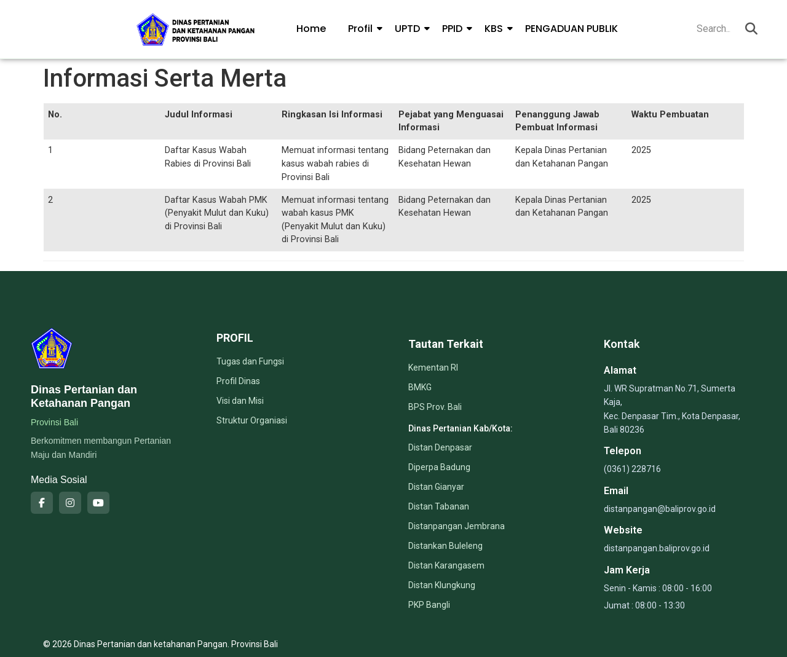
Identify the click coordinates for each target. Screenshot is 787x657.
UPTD (410, 29)
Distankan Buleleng (445, 546)
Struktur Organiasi (251, 420)
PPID (454, 29)
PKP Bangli (429, 605)
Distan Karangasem (446, 565)
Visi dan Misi (240, 401)
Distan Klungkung (441, 585)
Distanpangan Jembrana (456, 526)
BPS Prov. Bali (435, 407)
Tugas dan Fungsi (250, 361)
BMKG (420, 387)
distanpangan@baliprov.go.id (660, 509)
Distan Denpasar (440, 447)
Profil (363, 29)
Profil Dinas (238, 381)
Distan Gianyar (436, 487)
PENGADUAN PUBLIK (571, 29)
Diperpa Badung (439, 467)
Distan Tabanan (438, 506)
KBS (496, 29)
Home (311, 29)
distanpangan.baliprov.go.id (657, 548)
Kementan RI (433, 367)
